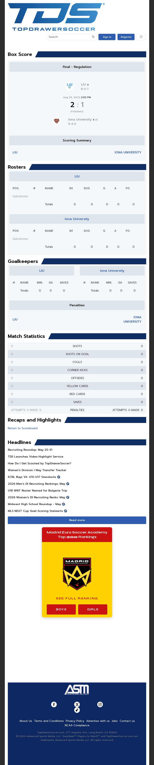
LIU (85, 84)
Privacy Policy (75, 721)
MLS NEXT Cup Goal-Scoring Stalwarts (35, 511)
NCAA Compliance (77, 725)
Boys (61, 609)
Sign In (107, 37)
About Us (25, 721)
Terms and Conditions (49, 721)
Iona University (83, 119)
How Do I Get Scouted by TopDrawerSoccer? (39, 463)
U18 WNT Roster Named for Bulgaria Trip (37, 490)
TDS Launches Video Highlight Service (35, 457)
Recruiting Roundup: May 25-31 (30, 450)
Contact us (127, 721)
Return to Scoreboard (22, 428)
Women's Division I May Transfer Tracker (37, 470)
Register (126, 37)
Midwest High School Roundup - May (34, 504)
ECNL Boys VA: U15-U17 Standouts (32, 477)
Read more (77, 520)
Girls (92, 609)
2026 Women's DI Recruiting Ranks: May (36, 497)
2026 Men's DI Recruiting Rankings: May (36, 484)
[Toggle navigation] (141, 37)
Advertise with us (98, 721)
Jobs (115, 721)
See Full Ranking (77, 598)
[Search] (69, 37)
